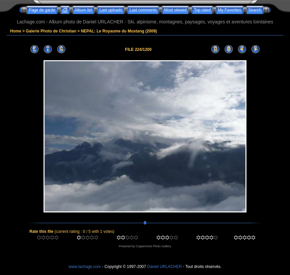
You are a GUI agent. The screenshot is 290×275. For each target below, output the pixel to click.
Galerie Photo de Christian (51, 31)
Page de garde (42, 10)
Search (254, 10)
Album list (83, 10)
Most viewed (175, 10)
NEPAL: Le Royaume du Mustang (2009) (119, 31)
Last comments (143, 10)
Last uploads (110, 10)
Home (15, 31)
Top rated (202, 10)
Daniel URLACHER (164, 266)
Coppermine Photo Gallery (153, 246)
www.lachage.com (85, 266)
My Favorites (229, 10)
